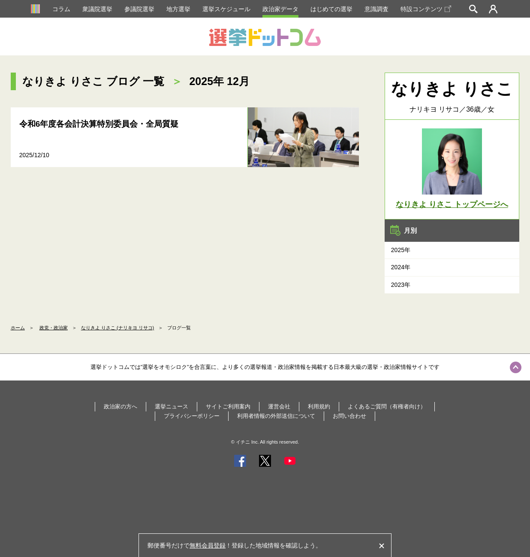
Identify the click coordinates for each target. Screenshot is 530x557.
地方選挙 (178, 9)
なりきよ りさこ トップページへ (452, 204)
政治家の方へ (120, 406)
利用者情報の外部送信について (276, 416)
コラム (61, 9)
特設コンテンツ (426, 9)
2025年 (400, 250)
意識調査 (376, 9)
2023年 (400, 284)
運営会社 (279, 406)
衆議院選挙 (97, 9)
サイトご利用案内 (228, 406)
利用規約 (319, 406)
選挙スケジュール (226, 9)
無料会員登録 (208, 545)
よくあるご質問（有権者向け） (387, 406)
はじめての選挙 (331, 9)
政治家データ (280, 9)
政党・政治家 (53, 327)
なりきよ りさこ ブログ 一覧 (93, 81)
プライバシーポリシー (192, 416)
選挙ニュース (171, 406)
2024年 (400, 267)
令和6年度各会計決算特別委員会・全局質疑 (99, 123)
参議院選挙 (139, 9)
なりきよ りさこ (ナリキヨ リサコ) (117, 327)
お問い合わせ (349, 416)
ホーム (18, 327)
